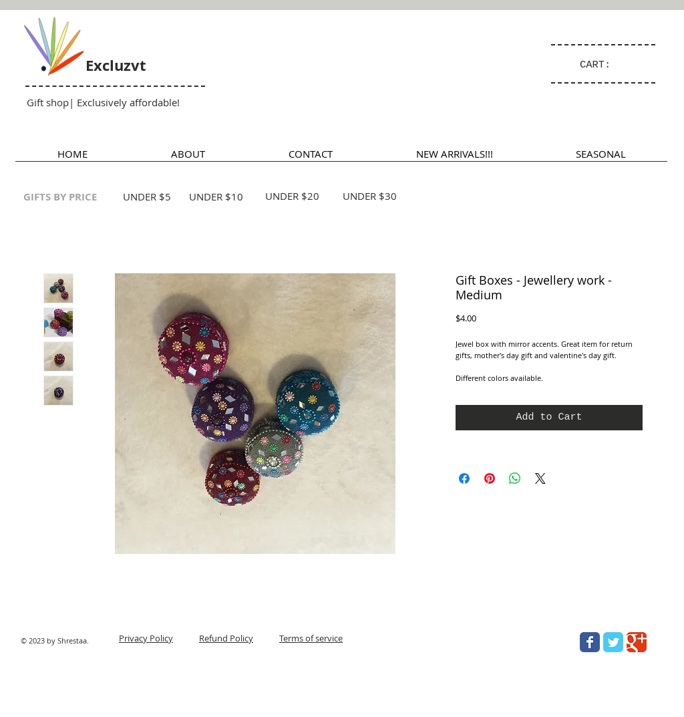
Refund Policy (226, 638)
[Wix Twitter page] (613, 642)
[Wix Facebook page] (590, 642)
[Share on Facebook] (464, 478)
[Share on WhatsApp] (515, 478)
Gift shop (48, 102)
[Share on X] (540, 478)
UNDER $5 (147, 196)
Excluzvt (116, 65)
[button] (600, 158)
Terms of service (311, 638)
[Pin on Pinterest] (490, 478)
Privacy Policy (146, 638)
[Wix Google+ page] (637, 642)
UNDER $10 (216, 196)
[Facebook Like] (566, 701)
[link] (601, 64)
